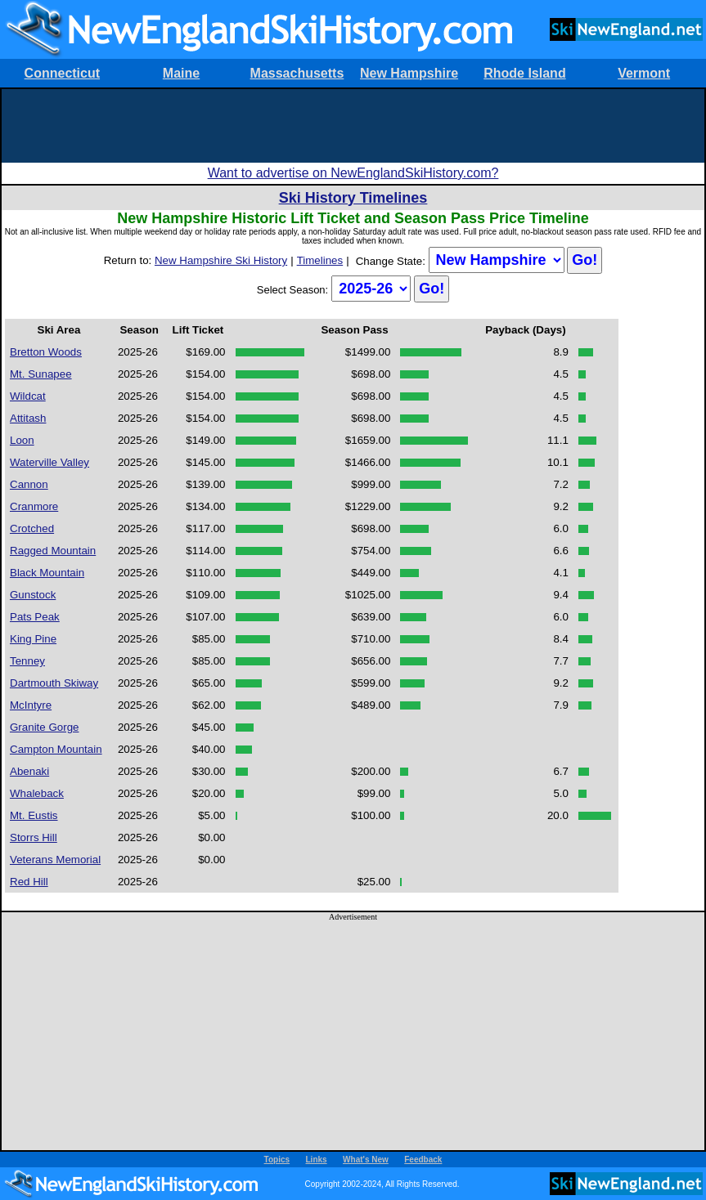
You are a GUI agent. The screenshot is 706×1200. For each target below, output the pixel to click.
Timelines (320, 260)
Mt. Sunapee (41, 374)
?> (496, 260)
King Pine (33, 639)
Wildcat (28, 396)
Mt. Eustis (34, 815)
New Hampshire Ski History (221, 260)
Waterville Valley (49, 462)
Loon (22, 440)
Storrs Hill (33, 837)
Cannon (29, 484)
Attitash (28, 418)
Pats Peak (35, 617)
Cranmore (34, 506)
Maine (181, 73)
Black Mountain (47, 572)
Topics (277, 1159)
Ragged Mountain (53, 550)
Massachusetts (297, 73)
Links (316, 1159)
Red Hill (29, 881)
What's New (366, 1159)
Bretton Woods (46, 352)
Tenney (27, 661)
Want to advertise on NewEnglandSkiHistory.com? (353, 173)
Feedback (423, 1159)
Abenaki (29, 771)
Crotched (32, 528)
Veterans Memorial (55, 859)
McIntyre (31, 705)
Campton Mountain (56, 749)
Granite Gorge (44, 727)
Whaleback (37, 793)
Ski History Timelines (353, 198)
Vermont (644, 73)
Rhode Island (524, 73)
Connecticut (62, 73)
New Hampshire (409, 73)
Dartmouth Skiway (54, 683)
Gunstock (33, 595)
